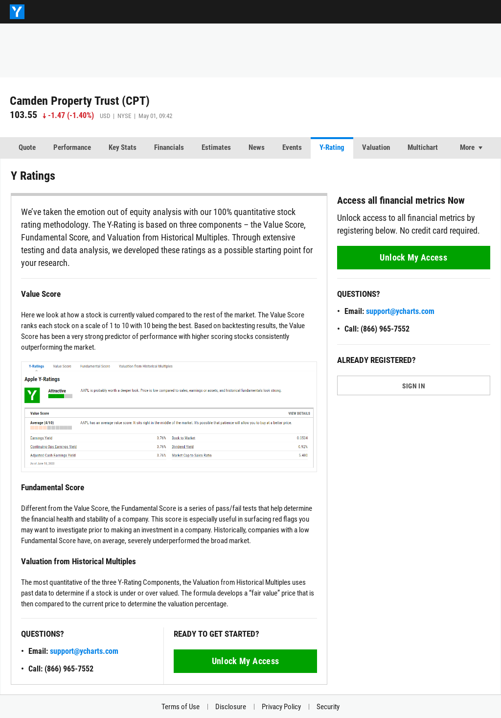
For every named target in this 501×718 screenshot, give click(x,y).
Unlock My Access (245, 661)
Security (328, 706)
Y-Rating (331, 147)
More (467, 147)
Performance (72, 147)
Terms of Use (180, 706)
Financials (169, 147)
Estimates (216, 147)
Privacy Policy (281, 706)
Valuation (376, 147)
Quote (27, 147)
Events (292, 147)
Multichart (423, 147)
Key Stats (123, 147)
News (257, 147)
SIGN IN (413, 386)
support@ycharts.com (84, 651)
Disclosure (230, 706)
